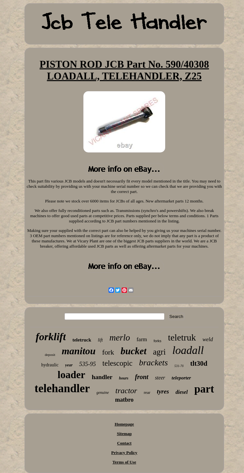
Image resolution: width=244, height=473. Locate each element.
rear (147, 392)
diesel (182, 392)
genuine (102, 392)
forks (158, 341)
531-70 (178, 366)
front (141, 376)
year (69, 364)
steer (160, 377)
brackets (153, 362)
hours (124, 378)
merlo (119, 337)
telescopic (117, 363)
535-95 (87, 364)
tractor (126, 390)
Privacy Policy (124, 452)
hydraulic (50, 364)
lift (100, 340)
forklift (51, 336)
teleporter (181, 377)
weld (207, 339)
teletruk (182, 337)
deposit (50, 355)
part (204, 389)
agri (159, 351)
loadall (188, 350)
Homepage (124, 424)
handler (102, 377)
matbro (124, 399)
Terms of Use (124, 462)
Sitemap (124, 433)
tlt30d (198, 363)
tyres (163, 391)
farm (141, 339)
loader (71, 374)
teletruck (81, 339)
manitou (79, 350)
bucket (134, 351)
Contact (124, 443)
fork (108, 352)
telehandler (62, 388)
